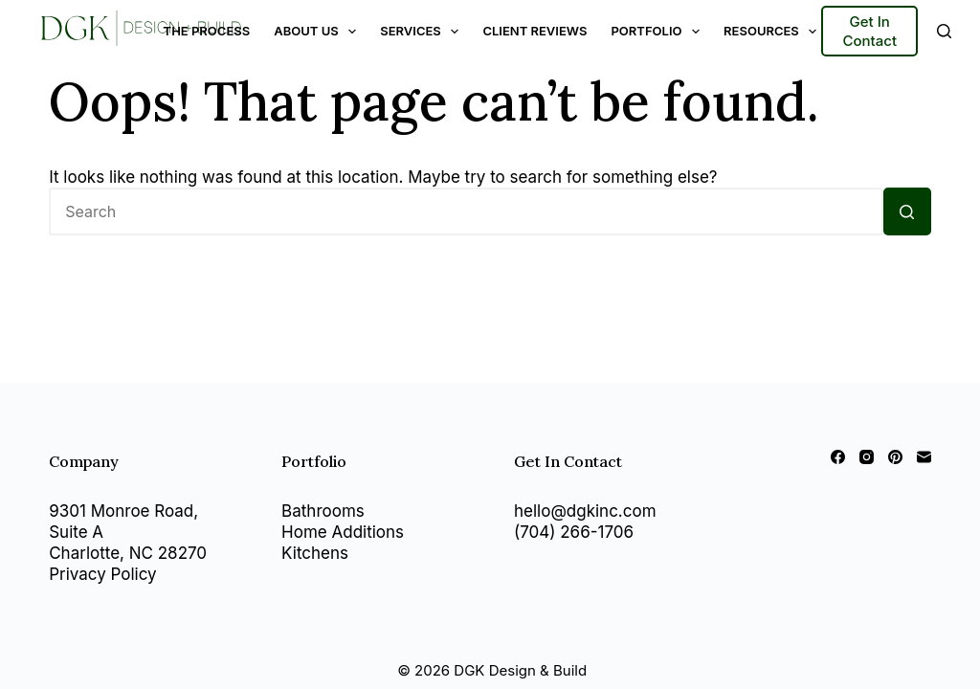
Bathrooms (323, 511)
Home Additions (342, 532)
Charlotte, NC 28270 (128, 553)
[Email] (924, 457)
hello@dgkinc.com (585, 511)
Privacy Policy (102, 574)
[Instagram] (866, 457)
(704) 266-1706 (574, 532)
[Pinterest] (895, 457)
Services (423, 31)
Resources (774, 31)
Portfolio (659, 31)
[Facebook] (838, 457)
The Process (207, 30)
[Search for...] (466, 211)
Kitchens (314, 553)
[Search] (944, 31)
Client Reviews (534, 30)
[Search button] (907, 211)
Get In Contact (869, 31)
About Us (319, 31)
